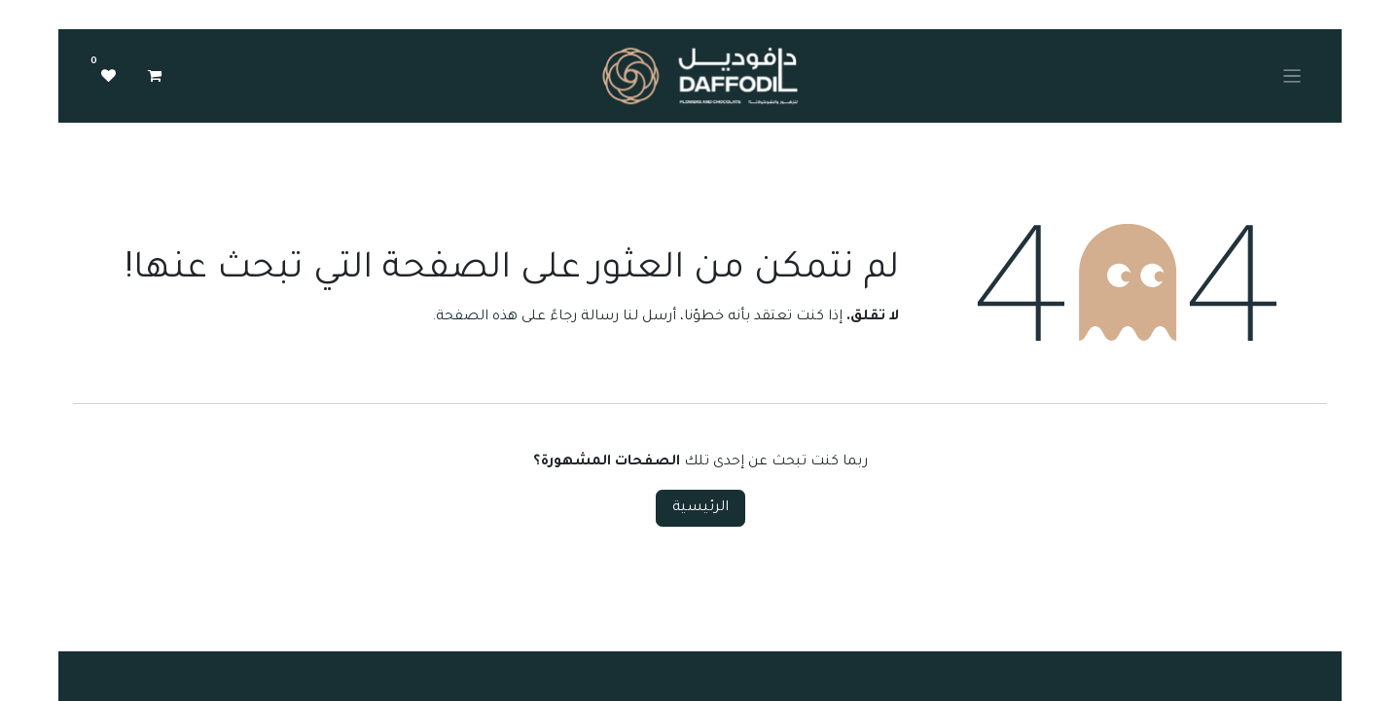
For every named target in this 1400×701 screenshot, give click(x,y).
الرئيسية (700, 508)
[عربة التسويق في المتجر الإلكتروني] (154, 75)
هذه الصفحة (477, 317)
